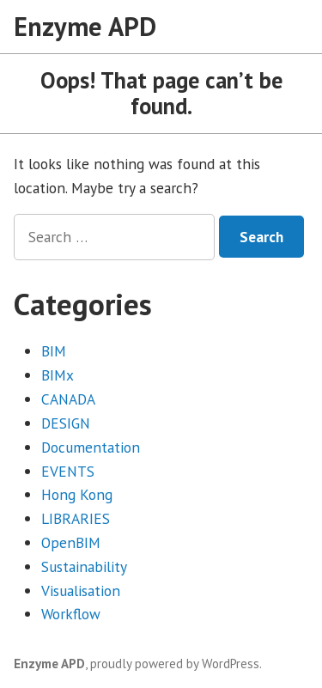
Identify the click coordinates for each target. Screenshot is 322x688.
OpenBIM (70, 542)
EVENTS (67, 471)
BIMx (57, 375)
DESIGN (65, 423)
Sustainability (84, 566)
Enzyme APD (85, 26)
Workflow (70, 614)
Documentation (90, 447)
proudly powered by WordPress (174, 663)
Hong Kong (76, 494)
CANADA (68, 399)
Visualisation (80, 590)
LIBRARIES (75, 518)
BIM (53, 351)
